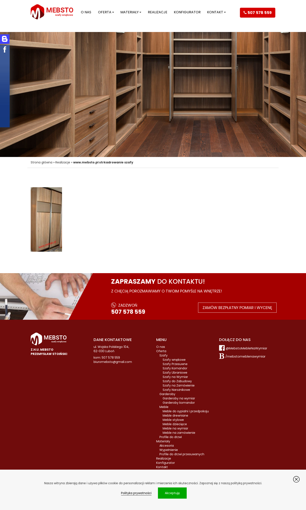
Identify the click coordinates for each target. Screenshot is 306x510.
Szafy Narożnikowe (176, 390)
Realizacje (157, 12)
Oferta (104, 12)
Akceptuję (172, 493)
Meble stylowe (173, 420)
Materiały (129, 12)
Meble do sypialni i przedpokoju (186, 411)
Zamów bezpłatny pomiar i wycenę (237, 307)
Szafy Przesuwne (175, 364)
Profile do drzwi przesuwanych (181, 454)
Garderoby (167, 394)
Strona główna (41, 162)
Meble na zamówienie (179, 433)
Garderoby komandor (179, 402)
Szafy (163, 355)
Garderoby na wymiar (179, 398)
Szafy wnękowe (174, 360)
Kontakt (215, 12)
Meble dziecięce (175, 424)
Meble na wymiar (175, 428)
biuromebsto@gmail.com (113, 362)
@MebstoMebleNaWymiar (246, 348)
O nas (86, 12)
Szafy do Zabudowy (177, 381)
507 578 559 (128, 312)
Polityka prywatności (136, 493)
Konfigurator (187, 12)
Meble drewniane (175, 415)
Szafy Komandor (175, 368)
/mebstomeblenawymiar (245, 356)
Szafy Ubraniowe (175, 372)
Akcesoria (166, 445)
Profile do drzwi (170, 437)
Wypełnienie (168, 450)
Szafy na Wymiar (175, 377)
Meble (163, 407)
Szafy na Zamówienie (179, 385)
